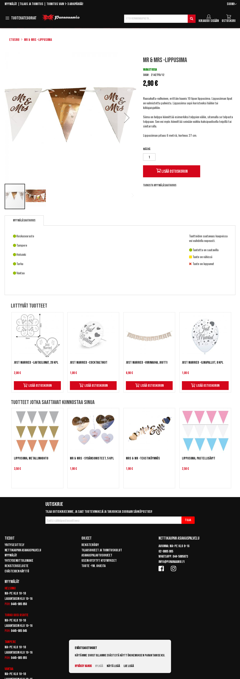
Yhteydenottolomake (19, 560)
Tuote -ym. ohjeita (93, 566)
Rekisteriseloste (16, 566)
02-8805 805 (166, 551)
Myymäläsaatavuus (24, 220)
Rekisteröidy (90, 545)
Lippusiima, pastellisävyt (198, 458)
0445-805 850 (19, 604)
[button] (232, 4)
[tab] (24, 220)
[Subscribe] (188, 520)
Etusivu (14, 40)
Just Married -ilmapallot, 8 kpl (202, 362)
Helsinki (10, 588)
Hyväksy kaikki (83, 666)
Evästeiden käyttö (17, 571)
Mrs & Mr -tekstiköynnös (143, 458)
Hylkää (99, 666)
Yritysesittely (14, 545)
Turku (9, 615)
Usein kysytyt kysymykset (99, 560)
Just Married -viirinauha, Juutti (146, 362)
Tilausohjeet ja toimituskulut (101, 550)
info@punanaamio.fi (171, 562)
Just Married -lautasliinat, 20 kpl (36, 362)
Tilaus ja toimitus (31, 4)
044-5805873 (180, 556)
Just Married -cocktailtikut (88, 362)
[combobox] (160, 19)
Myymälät (11, 4)
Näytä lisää (113, 666)
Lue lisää (129, 666)
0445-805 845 (19, 631)
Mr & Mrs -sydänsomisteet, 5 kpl (92, 458)
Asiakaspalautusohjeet (96, 555)
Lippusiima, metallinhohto (31, 458)
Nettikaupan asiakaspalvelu (23, 550)
